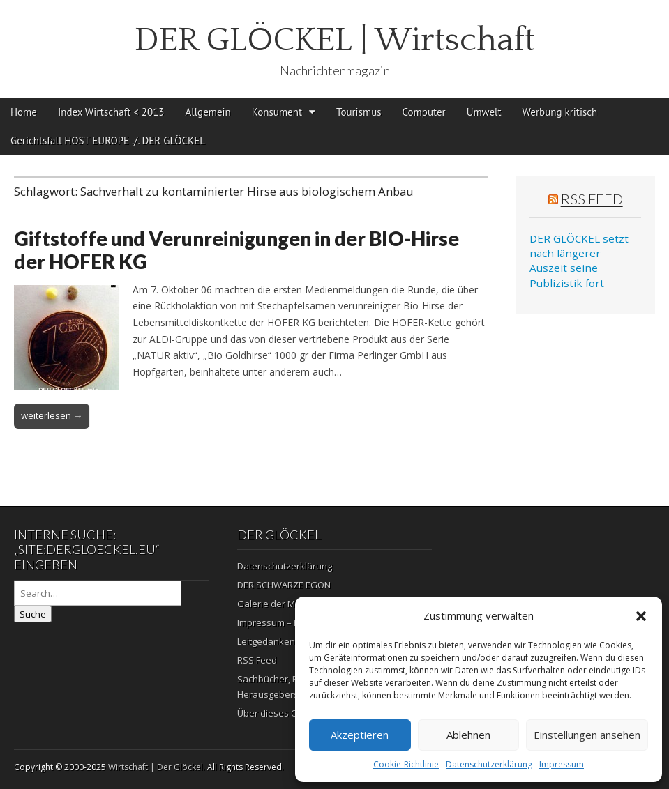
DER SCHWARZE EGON (284, 585)
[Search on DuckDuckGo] (97, 593)
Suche (33, 614)
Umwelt (484, 111)
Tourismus (359, 111)
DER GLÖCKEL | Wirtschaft (335, 40)
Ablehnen (468, 735)
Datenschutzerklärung (489, 764)
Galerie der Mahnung (282, 603)
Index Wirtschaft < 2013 (111, 111)
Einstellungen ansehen (587, 735)
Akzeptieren (360, 735)
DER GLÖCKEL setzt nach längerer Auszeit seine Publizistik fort (579, 260)
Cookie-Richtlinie (406, 764)
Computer (424, 111)
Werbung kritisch (560, 111)
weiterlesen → (51, 415)
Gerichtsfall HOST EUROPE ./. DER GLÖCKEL (107, 140)
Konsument (277, 111)
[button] (641, 616)
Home (23, 111)
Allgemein (208, 111)
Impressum (561, 764)
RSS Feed (592, 198)
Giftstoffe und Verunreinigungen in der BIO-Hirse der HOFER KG (236, 250)
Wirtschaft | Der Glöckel (155, 767)
